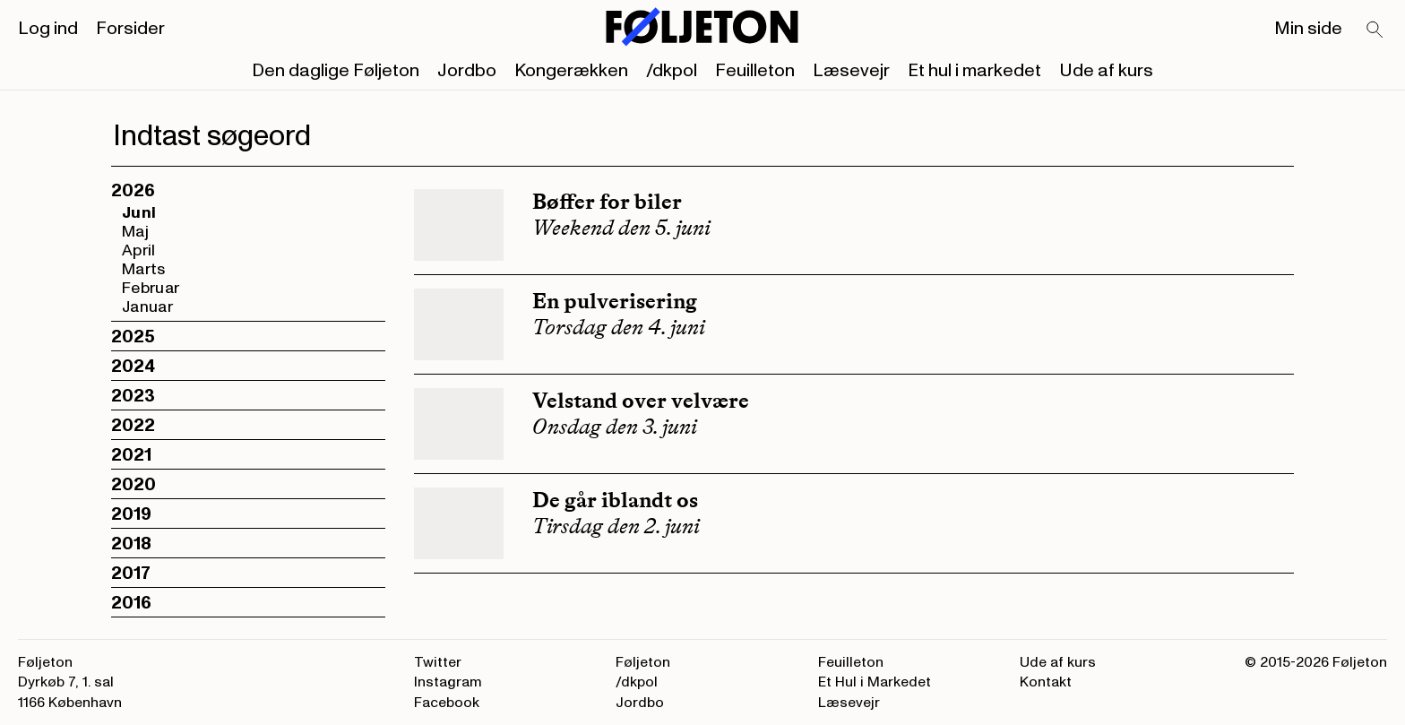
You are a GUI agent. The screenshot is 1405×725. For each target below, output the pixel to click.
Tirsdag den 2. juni (616, 526)
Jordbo (466, 70)
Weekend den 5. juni (621, 227)
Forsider (130, 28)
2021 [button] (131, 455)
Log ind (48, 28)
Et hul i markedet (974, 70)
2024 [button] (133, 366)
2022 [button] (133, 425)
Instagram (448, 682)
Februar (151, 288)
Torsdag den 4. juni (618, 327)
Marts (144, 269)
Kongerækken (571, 70)
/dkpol (671, 70)
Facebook (446, 702)
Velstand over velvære (640, 400)
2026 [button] (133, 190)
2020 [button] (133, 484)
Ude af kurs (1106, 70)
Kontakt (1046, 682)
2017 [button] (131, 573)
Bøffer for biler (607, 201)
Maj (135, 231)
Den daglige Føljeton (335, 70)
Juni (139, 213)
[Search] (1375, 30)
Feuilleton (755, 70)
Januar (147, 307)
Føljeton (643, 662)
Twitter (437, 662)
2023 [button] (133, 396)
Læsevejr (851, 70)
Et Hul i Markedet (874, 682)
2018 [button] (131, 544)
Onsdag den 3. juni (614, 426)
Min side (1308, 28)
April (139, 250)
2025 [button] (133, 337)
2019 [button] (131, 514)
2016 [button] (131, 603)
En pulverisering (614, 301)
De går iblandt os (615, 500)
